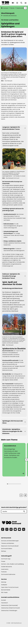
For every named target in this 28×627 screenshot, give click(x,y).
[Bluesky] (15, 529)
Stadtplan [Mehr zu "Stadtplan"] (4, 585)
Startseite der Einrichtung (8, 15)
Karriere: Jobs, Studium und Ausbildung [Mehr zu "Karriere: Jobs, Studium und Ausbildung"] (12, 564)
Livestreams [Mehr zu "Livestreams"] (4, 569)
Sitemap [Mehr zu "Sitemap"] (3, 582)
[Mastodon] (11, 529)
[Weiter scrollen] (25, 7)
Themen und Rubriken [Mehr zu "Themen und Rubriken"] (7, 543)
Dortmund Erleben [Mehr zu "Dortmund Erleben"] (6, 548)
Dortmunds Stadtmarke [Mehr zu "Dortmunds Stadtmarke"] (8, 574)
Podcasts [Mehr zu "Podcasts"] (4, 572)
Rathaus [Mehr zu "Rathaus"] (3, 551)
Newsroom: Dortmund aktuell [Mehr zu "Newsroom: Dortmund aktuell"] (9, 546)
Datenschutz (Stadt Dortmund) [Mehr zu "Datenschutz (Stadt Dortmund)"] (10, 608)
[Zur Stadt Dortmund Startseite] (5, 3)
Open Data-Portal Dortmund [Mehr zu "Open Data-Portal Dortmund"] (9, 587)
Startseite (4, 8)
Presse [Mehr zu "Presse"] (3, 561)
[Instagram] (6, 529)
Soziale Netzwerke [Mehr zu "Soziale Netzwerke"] (6, 566)
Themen (12, 8)
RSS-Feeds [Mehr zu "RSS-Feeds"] (4, 592)
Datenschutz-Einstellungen (9, 610)
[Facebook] (2, 529)
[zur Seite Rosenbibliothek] (14, 459)
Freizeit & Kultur (20, 8)
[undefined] (26, 459)
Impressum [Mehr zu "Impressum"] (4, 603)
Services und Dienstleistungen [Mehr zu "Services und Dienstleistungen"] (10, 541)
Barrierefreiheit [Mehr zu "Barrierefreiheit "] (5, 590)
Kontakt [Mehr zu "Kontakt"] (3, 600)
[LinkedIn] (23, 529)
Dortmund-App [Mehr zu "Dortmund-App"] (5, 559)
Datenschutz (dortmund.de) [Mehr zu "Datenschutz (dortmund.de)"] (9, 605)
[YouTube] (19, 529)
